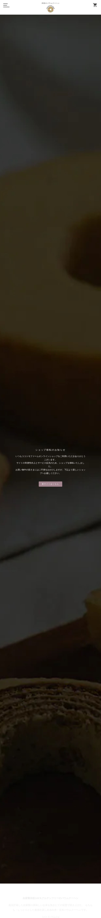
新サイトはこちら (50, 484)
